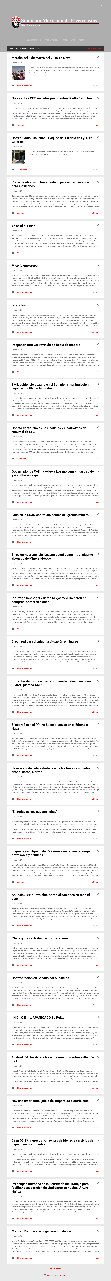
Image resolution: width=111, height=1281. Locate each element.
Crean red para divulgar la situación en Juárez (45, 641)
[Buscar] (102, 6)
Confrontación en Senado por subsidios (40, 978)
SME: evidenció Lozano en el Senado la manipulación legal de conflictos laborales (50, 386)
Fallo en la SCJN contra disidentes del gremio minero (50, 515)
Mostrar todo (94, 48)
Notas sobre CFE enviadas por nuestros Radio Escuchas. (52, 98)
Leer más (95, 86)
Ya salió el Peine (23, 226)
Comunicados (69, 40)
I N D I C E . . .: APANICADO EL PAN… (38, 1017)
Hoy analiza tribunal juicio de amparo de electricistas (50, 1101)
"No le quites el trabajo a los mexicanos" (41, 938)
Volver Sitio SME (34, 40)
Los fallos (19, 305)
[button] (98, 57)
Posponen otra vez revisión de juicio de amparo (46, 345)
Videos (81, 40)
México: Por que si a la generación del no (41, 1231)
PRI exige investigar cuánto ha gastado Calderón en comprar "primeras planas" (49, 600)
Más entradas (55, 1268)
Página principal (52, 40)
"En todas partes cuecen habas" (34, 812)
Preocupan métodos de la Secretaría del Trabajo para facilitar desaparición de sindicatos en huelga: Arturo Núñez (50, 1187)
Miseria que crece (25, 265)
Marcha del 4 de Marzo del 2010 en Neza (41, 58)
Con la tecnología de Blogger (56, 1275)
